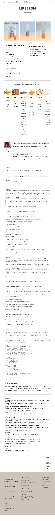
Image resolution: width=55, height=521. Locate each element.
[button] (1, 2)
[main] (27, 10)
